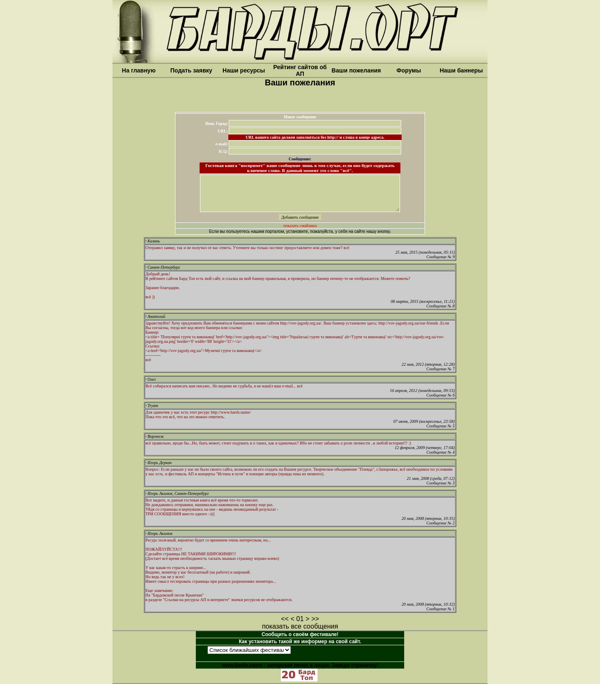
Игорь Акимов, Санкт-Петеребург (177, 493)
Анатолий (155, 316)
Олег (150, 379)
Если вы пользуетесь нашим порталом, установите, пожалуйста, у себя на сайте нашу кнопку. (300, 231)
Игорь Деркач (158, 462)
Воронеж (154, 436)
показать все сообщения (300, 626)
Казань (152, 241)
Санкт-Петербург (162, 267)
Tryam (151, 405)
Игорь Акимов (158, 533)
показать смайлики (300, 225)
